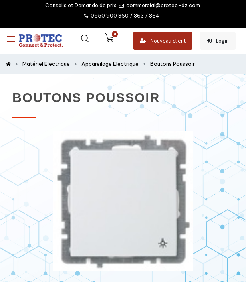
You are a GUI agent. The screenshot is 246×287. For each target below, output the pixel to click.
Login (218, 41)
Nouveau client (163, 41)
